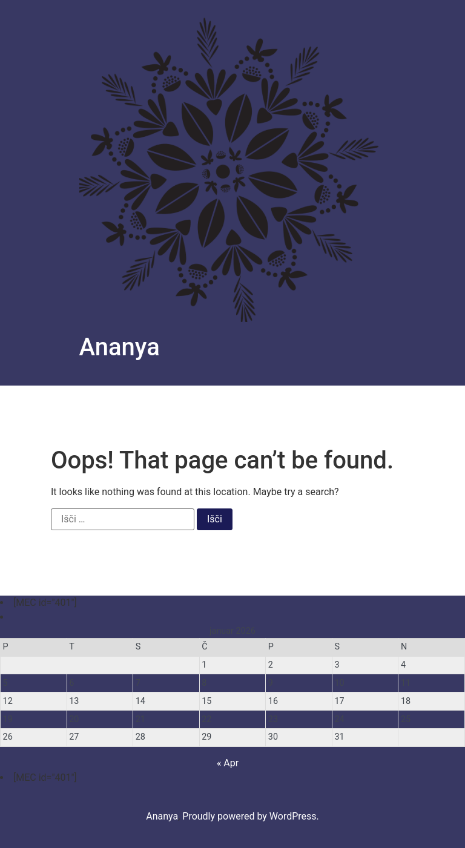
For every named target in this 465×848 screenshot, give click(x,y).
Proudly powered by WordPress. (250, 816)
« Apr (228, 763)
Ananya (119, 347)
